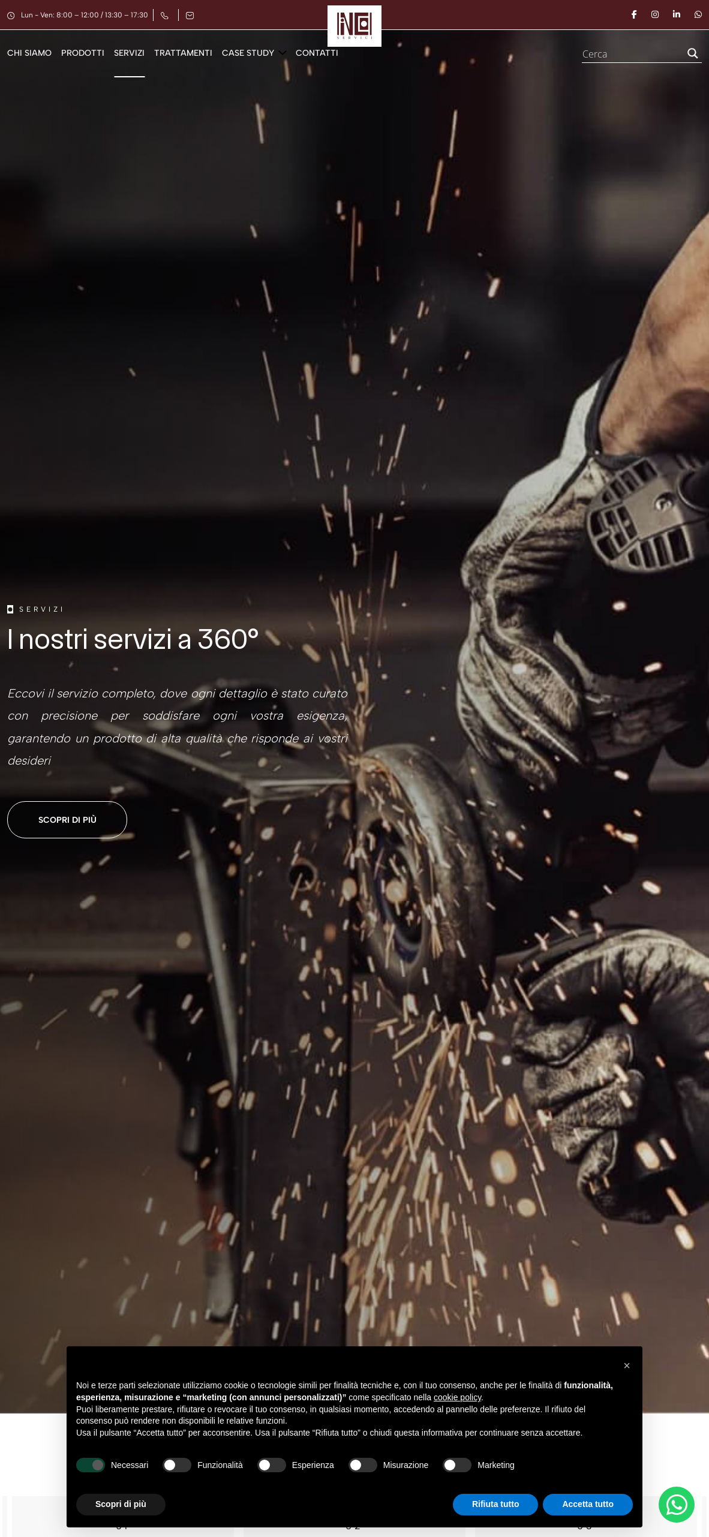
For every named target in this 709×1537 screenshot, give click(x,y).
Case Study (248, 53)
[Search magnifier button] (693, 53)
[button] (626, 1365)
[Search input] (630, 53)
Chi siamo (29, 53)
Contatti (317, 53)
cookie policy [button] (457, 1397)
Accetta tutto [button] (588, 1504)
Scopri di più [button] (120, 1504)
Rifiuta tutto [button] (495, 1504)
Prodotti (82, 53)
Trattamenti (183, 53)
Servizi (129, 53)
